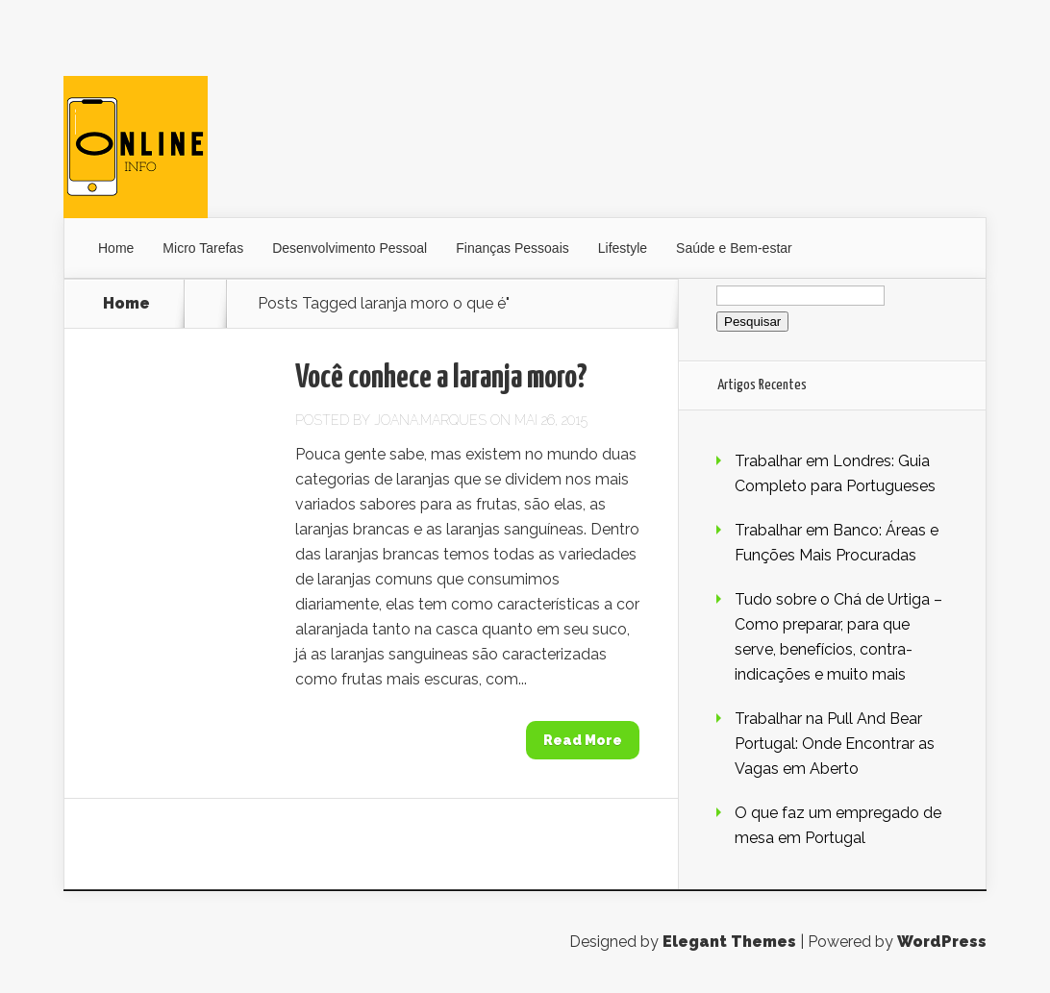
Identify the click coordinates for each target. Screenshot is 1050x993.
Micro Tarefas (202, 248)
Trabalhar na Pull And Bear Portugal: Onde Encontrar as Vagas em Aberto (835, 743)
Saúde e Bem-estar (734, 248)
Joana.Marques (430, 420)
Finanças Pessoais (512, 248)
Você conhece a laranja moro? (441, 378)
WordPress (942, 941)
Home (116, 248)
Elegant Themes (729, 941)
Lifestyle (622, 248)
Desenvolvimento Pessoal (349, 248)
